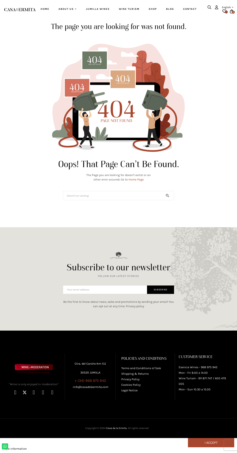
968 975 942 (209, 398)
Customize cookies (40, 451)
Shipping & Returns (135, 395)
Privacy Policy (130, 401)
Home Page (136, 182)
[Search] (118, 198)
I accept (211, 445)
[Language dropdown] (227, 7)
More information (15, 451)
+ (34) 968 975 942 (90, 401)
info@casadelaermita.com (90, 407)
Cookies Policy (131, 406)
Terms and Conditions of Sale (141, 390)
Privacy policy (135, 312)
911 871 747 (205, 409)
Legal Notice (129, 412)
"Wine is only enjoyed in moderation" (34, 415)
